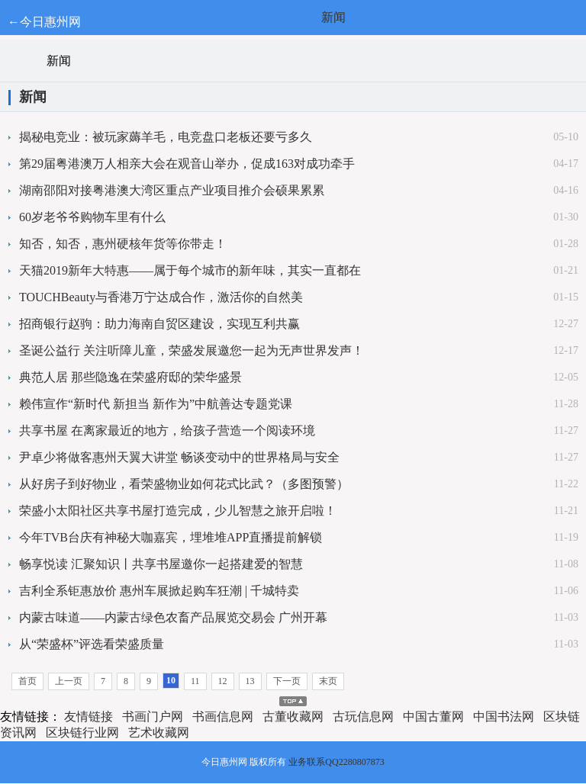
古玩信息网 (363, 716)
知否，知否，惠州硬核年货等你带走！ (123, 243)
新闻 (333, 17)
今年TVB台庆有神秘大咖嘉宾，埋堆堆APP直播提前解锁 (170, 537)
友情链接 (88, 716)
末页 (328, 681)
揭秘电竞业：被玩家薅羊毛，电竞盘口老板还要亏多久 (165, 136)
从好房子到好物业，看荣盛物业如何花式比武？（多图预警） (184, 483)
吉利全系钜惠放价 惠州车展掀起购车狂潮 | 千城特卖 (159, 590)
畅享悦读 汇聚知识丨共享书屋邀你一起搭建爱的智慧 (161, 563)
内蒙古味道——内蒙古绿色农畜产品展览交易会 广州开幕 (173, 617)
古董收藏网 (293, 716)
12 (222, 681)
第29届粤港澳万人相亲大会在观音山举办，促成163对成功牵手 (187, 163)
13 (250, 681)
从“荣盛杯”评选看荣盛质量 (91, 644)
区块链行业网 (82, 732)
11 (195, 681)
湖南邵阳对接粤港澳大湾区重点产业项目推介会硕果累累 (171, 190)
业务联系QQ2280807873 (336, 762)
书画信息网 (222, 716)
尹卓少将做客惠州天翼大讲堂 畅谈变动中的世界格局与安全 (179, 457)
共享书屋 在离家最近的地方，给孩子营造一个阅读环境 (167, 430)
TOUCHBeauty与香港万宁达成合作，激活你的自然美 (161, 297)
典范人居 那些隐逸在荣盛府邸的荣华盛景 (130, 377)
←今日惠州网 (44, 21)
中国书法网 (503, 716)
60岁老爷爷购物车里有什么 (92, 216)
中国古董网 (433, 716)
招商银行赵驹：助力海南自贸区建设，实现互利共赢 (159, 323)
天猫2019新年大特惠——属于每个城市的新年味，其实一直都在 (190, 270)
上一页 (68, 681)
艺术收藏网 (158, 732)
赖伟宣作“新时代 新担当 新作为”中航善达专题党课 (155, 403)
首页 (27, 681)
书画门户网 (152, 716)
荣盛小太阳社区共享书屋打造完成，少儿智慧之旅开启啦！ (177, 510)
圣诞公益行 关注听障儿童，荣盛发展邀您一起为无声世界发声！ (191, 350)
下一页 (287, 681)
